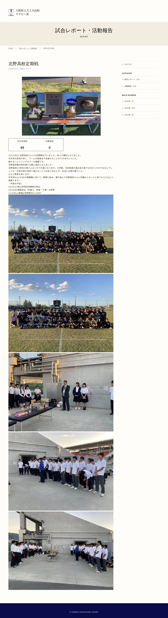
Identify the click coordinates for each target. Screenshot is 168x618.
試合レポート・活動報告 (28, 50)
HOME (10, 50)
